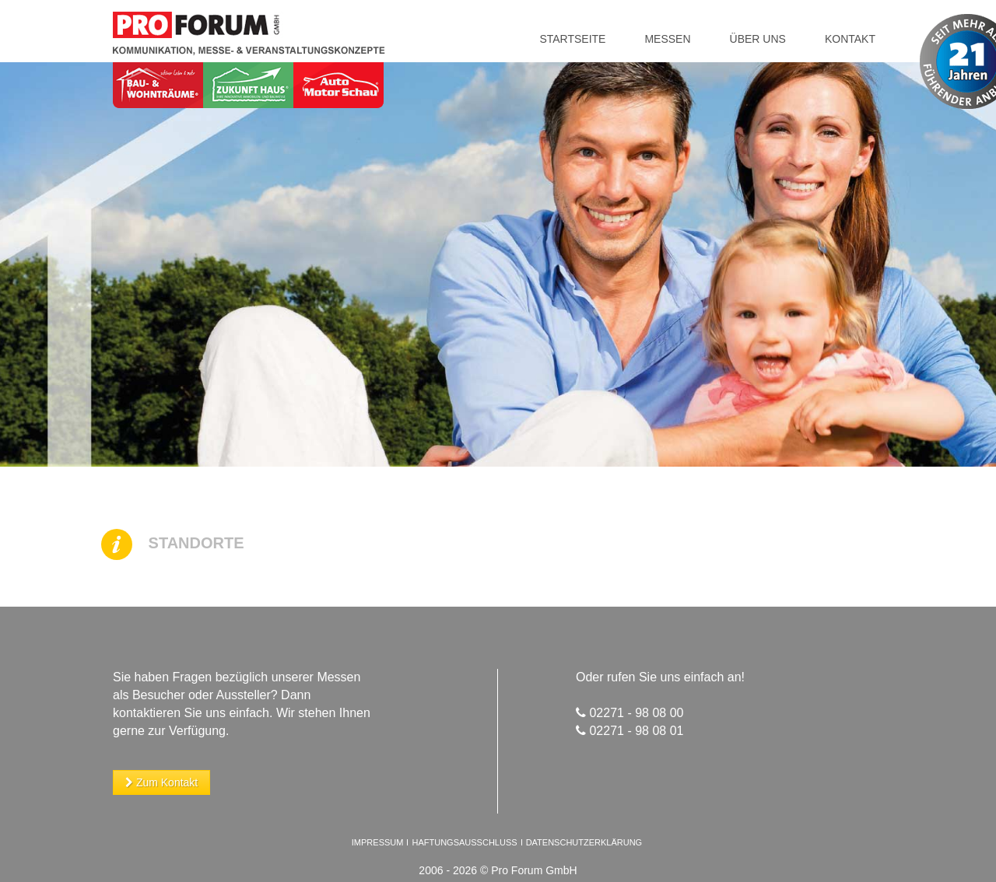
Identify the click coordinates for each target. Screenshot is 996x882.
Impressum (378, 842)
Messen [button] (667, 39)
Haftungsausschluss (464, 842)
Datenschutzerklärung (584, 842)
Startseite (572, 39)
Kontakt (850, 39)
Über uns (758, 39)
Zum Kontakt (161, 782)
